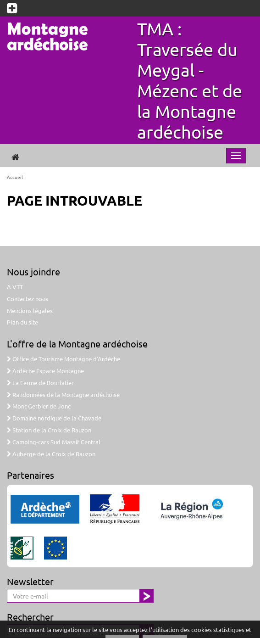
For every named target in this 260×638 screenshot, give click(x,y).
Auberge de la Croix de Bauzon (51, 454)
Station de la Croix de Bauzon (49, 430)
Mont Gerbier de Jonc (39, 406)
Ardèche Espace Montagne (45, 371)
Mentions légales (30, 310)
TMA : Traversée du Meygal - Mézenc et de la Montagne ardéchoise (189, 80)
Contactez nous (27, 298)
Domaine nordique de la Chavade (54, 418)
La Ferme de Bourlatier (40, 382)
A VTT (15, 287)
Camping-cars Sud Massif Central (53, 442)
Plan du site (22, 322)
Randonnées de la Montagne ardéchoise (63, 394)
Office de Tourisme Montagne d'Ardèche (63, 359)
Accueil (15, 176)
